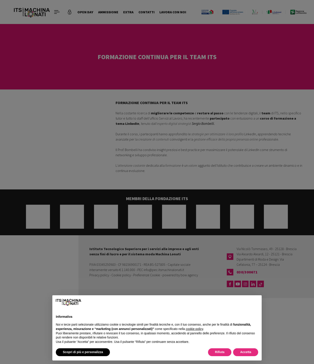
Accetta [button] (245, 352)
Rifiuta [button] (220, 352)
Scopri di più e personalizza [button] (83, 352)
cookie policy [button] (194, 329)
